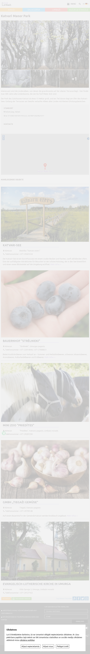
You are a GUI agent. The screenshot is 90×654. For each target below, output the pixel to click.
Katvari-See (12, 245)
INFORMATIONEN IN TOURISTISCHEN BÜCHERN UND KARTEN (20, 618)
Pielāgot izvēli (62, 646)
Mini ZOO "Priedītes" (18, 425)
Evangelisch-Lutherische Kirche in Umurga (37, 584)
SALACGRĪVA (34, 10)
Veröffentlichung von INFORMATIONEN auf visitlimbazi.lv (19, 612)
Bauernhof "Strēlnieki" (21, 340)
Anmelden (80, 621)
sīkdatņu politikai (27, 640)
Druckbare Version (22, 598)
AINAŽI (11, 10)
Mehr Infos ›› (55, 264)
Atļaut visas (48, 646)
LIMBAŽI (56, 10)
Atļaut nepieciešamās (30, 646)
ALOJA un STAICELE (78, 10)
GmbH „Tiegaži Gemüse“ (20, 502)
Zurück (6, 598)
